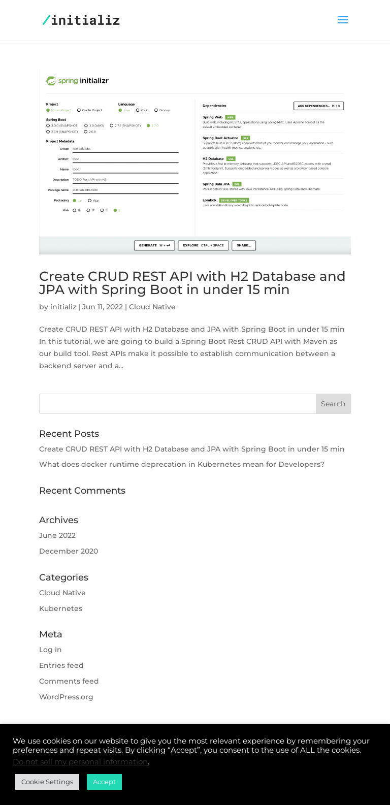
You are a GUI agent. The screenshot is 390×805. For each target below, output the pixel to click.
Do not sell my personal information (80, 761)
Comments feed (69, 681)
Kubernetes (60, 608)
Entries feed (61, 665)
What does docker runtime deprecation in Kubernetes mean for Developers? (181, 464)
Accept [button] (104, 782)
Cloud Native (152, 306)
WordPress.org (66, 696)
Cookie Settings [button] (47, 782)
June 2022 (57, 535)
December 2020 (68, 551)
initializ (63, 306)
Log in (50, 649)
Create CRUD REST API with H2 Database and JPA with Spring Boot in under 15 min (192, 283)
